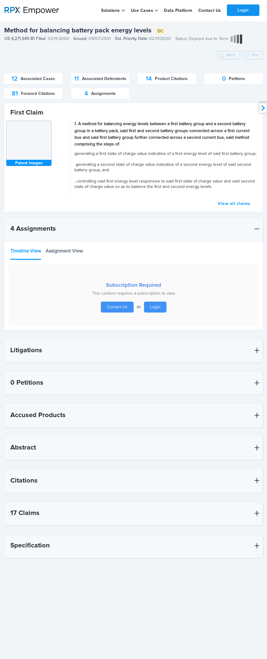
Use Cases (142, 10)
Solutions (110, 10)
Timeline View (25, 251)
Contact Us (209, 10)
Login (243, 10)
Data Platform (178, 10)
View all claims (234, 204)
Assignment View (64, 251)
